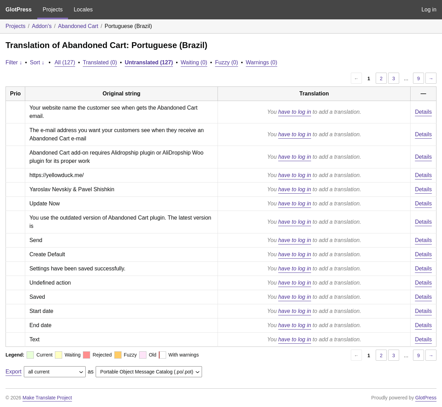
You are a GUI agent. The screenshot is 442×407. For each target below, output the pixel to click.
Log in (428, 9)
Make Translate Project (47, 397)
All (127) (65, 62)
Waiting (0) (194, 62)
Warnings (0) (261, 62)
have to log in (294, 112)
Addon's (41, 26)
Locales (83, 9)
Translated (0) (100, 62)
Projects (53, 9)
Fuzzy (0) (226, 62)
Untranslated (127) (149, 62)
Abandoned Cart (78, 26)
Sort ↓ (37, 62)
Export (13, 371)
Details (423, 112)
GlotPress (19, 9)
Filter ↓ (14, 62)
